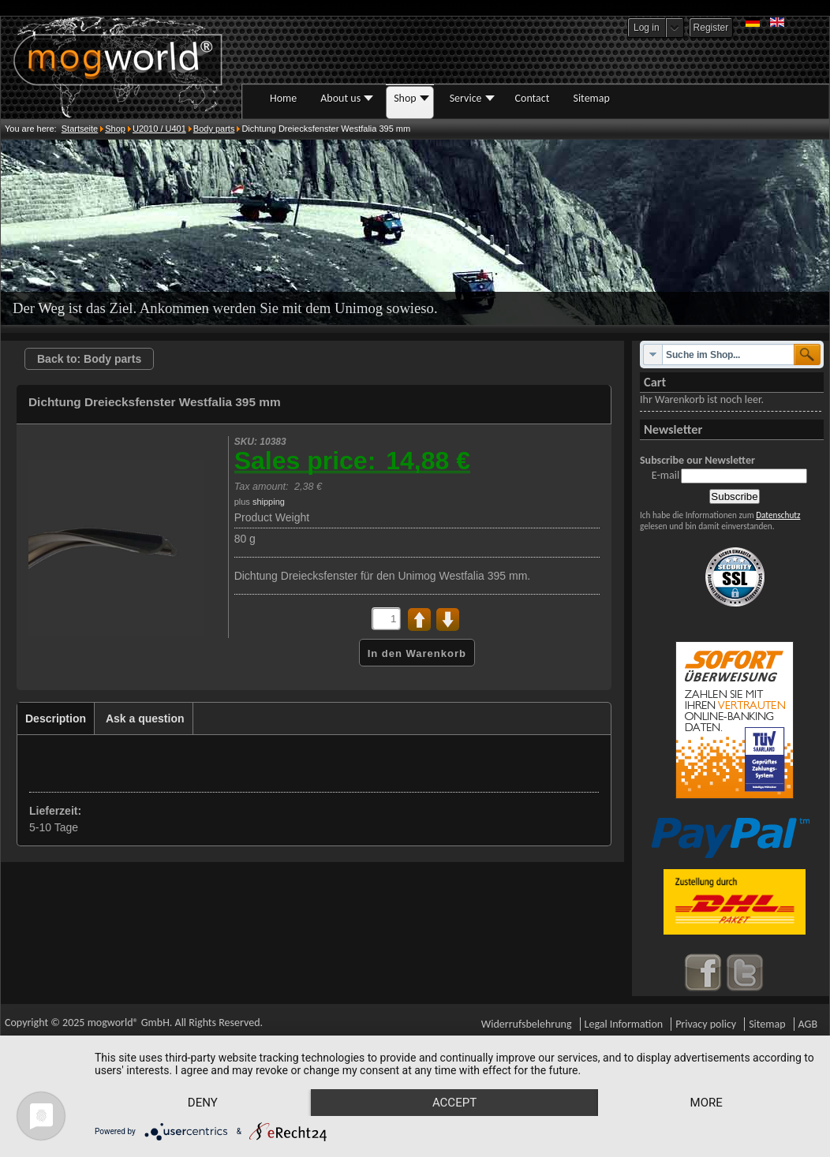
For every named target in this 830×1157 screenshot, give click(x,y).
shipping (268, 501)
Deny (203, 1102)
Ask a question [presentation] (145, 718)
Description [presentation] (55, 718)
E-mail (665, 475)
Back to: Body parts (89, 359)
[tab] (56, 719)
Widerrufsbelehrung (526, 1024)
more (706, 1102)
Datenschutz (778, 515)
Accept (454, 1102)
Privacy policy (705, 1024)
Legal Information (624, 1024)
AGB (807, 1024)
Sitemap (767, 1024)
